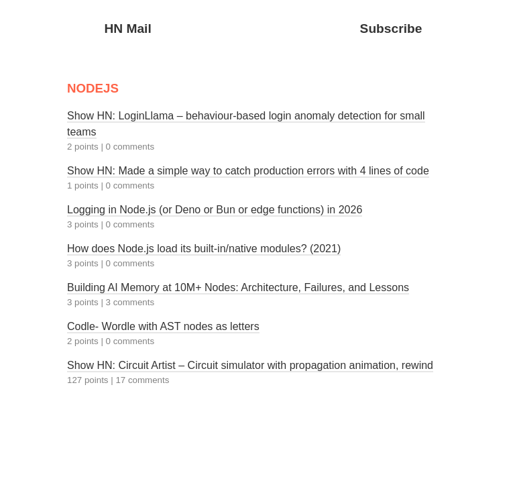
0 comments (130, 147)
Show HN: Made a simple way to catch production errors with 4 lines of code (248, 170)
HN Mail (127, 28)
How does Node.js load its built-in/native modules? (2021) (204, 248)
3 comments (130, 302)
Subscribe (391, 28)
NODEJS (93, 88)
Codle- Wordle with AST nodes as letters (163, 326)
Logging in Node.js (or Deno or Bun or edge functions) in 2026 (214, 209)
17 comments (142, 380)
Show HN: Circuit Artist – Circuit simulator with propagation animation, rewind (250, 365)
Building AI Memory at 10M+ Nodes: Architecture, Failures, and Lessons (238, 287)
